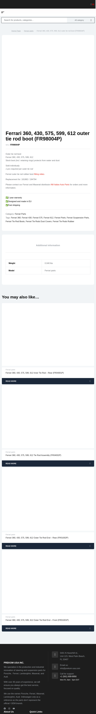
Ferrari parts (28, 31)
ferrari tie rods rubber (63, 193)
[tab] (48, 217)
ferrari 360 (16, 190)
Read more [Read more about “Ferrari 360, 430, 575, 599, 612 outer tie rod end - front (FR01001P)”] (11, 600)
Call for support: (67, 646)
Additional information (48, 217)
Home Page (16, 31)
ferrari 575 (37, 190)
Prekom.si (24, 709)
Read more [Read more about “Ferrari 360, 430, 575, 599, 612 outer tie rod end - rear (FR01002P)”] (11, 518)
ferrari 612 (48, 190)
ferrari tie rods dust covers (39, 193)
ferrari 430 (27, 190)
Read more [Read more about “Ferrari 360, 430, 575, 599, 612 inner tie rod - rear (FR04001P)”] (11, 353)
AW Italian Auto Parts (59, 156)
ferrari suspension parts (78, 190)
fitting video (39, 146)
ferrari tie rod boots (15, 193)
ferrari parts (60, 190)
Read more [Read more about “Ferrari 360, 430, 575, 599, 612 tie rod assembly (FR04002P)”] (11, 435)
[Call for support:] (55, 647)
